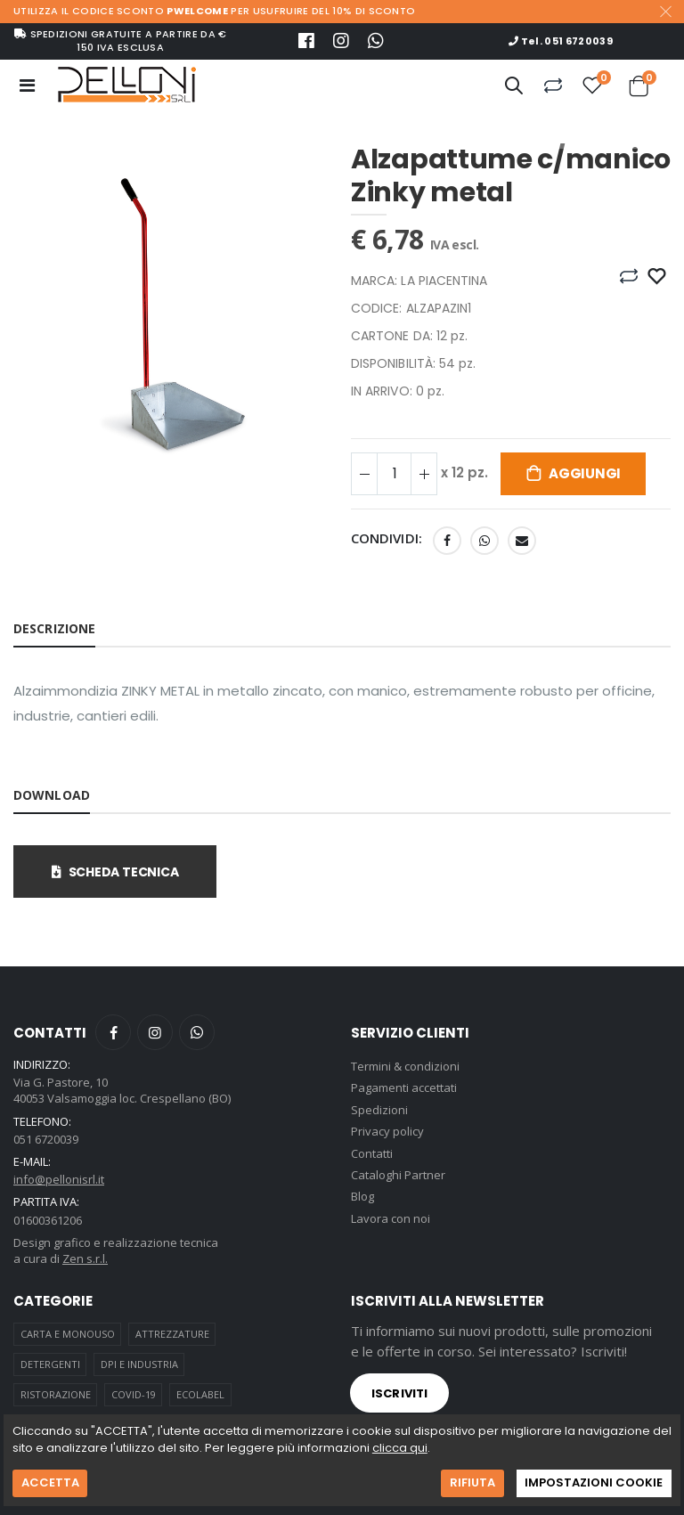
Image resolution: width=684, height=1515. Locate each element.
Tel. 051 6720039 (561, 41)
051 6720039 (45, 1139)
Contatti (372, 1153)
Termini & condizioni (405, 1066)
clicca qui (400, 1447)
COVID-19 (133, 1394)
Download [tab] (51, 794)
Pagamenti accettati (404, 1087)
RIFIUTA (472, 1482)
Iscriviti (399, 1393)
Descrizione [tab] (54, 628)
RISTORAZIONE (55, 1394)
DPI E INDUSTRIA (139, 1364)
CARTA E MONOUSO (67, 1333)
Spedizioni (379, 1110)
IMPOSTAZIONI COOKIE (594, 1482)
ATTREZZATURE (172, 1333)
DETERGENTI (50, 1364)
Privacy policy (387, 1131)
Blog (362, 1196)
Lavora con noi (390, 1218)
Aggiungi (585, 473)
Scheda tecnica (115, 872)
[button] (514, 87)
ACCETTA (50, 1482)
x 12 (464, 472)
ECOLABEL (200, 1394)
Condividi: (386, 538)
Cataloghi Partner (398, 1175)
